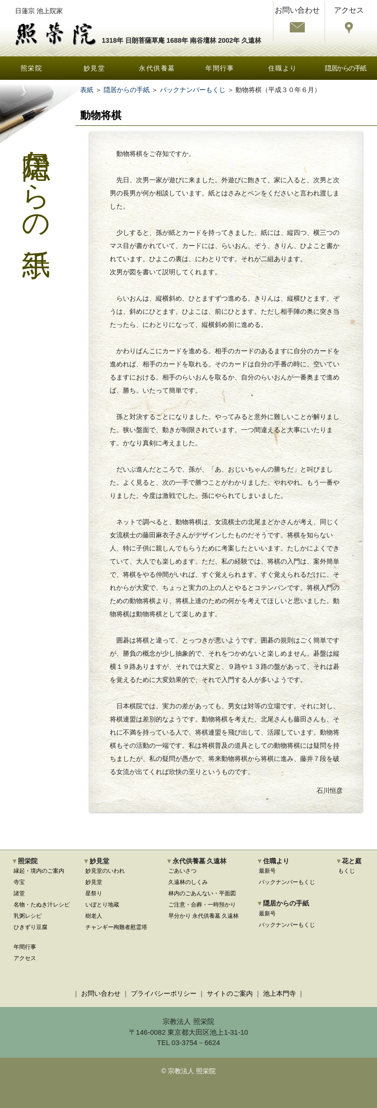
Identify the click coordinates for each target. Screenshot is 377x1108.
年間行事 (219, 68)
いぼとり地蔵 (102, 904)
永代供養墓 (157, 68)
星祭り (93, 893)
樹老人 (93, 916)
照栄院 (31, 68)
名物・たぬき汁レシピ (42, 904)
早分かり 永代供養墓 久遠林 (203, 916)
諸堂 (19, 893)
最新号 (267, 871)
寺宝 (19, 882)
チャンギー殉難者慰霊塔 (116, 927)
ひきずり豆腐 (30, 927)
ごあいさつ (182, 871)
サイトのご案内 (230, 993)
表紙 (86, 89)
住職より (282, 68)
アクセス (25, 958)
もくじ (346, 871)
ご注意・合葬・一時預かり (202, 904)
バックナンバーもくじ (193, 89)
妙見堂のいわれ (105, 871)
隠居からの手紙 (345, 68)
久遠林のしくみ (188, 882)
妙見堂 (94, 68)
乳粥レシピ (28, 916)
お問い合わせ (101, 993)
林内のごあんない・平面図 (202, 893)
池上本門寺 (279, 993)
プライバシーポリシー (163, 993)
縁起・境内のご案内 (39, 871)
